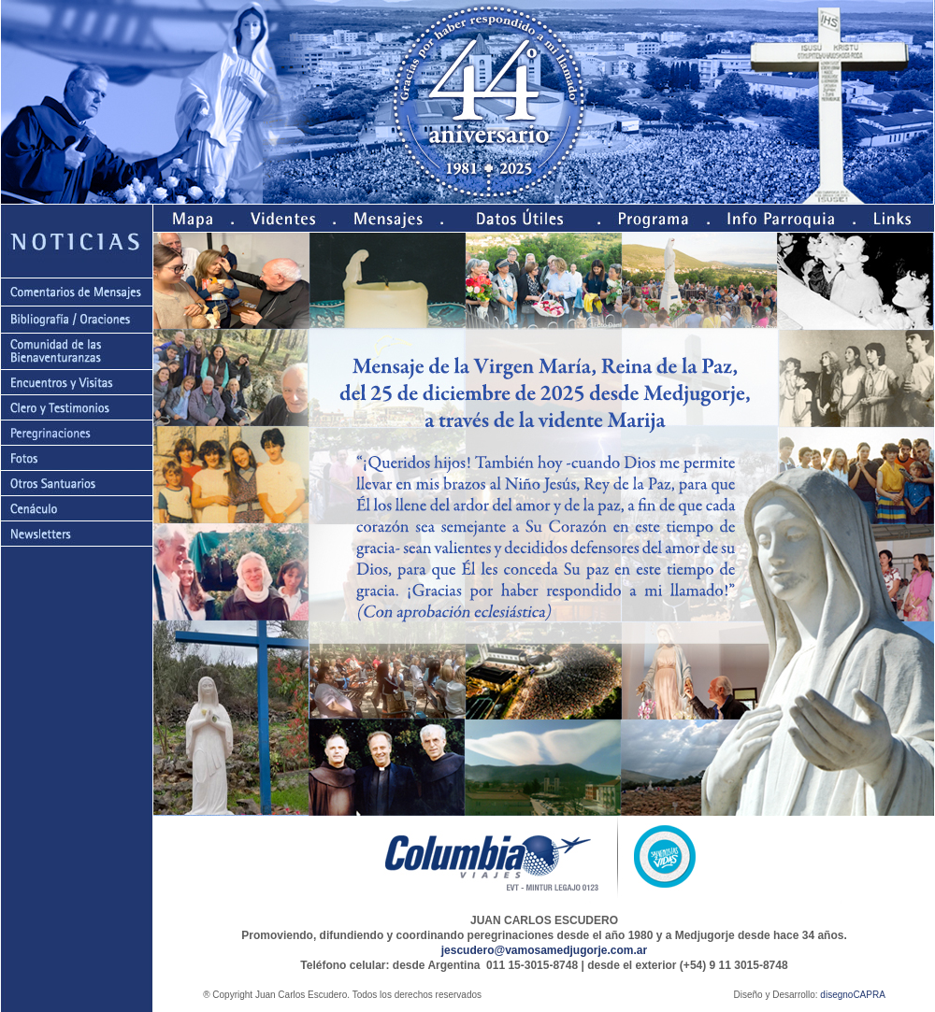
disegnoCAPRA (852, 995)
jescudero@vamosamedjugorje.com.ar (544, 950)
